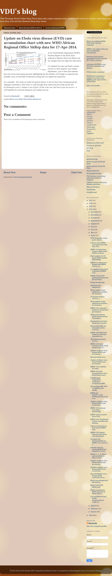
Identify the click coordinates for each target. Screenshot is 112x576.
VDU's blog (18, 12)
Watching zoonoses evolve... (98, 340)
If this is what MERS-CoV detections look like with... (98, 245)
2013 (91, 515)
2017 (91, 200)
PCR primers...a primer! (96, 72)
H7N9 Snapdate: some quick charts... (98, 239)
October (94, 218)
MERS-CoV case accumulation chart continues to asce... (98, 373)
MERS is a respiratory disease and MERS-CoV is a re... (98, 264)
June (93, 230)
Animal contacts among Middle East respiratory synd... (98, 449)
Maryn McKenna (93, 187)
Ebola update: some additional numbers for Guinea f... (98, 303)
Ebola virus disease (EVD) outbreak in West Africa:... (97, 492)
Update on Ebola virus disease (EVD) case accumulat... (98, 352)
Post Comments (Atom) (23, 177)
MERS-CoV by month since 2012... (98, 415)
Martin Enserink (93, 171)
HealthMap (91, 190)
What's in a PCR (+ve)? (95, 143)
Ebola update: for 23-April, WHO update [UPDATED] (98, 258)
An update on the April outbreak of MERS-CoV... (99, 271)
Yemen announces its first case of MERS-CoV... (98, 428)
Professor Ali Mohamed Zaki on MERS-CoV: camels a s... (99, 442)
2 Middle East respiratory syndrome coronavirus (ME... (98, 380)
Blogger (99, 571)
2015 (91, 206)
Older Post (76, 172)
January (94, 512)
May (93, 233)
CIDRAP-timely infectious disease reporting (97, 183)
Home (43, 172)
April (93, 235)
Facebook (90, 120)
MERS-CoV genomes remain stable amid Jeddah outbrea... (98, 251)
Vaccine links (9, 28)
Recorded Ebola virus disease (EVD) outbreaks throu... (98, 475)
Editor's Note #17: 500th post (97, 486)
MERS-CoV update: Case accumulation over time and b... (98, 434)
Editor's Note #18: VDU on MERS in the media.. (98, 388)
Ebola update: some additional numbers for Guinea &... (98, 292)
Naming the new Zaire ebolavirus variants (98, 322)
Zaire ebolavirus (35, 99)
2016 (91, 203)
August (94, 224)
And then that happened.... (95, 286)
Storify (89, 131)
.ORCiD (89, 114)
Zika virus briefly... (93, 86)
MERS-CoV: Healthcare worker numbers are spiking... (99, 421)
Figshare (90, 133)
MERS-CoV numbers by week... (98, 367)
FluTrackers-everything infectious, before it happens (96, 178)
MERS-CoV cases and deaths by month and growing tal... (99, 310)
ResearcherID (91, 129)
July (92, 227)
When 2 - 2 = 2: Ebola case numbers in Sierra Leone (98, 456)
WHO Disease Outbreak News (96, 163)
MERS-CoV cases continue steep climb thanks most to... (99, 346)
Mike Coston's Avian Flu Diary (96, 167)
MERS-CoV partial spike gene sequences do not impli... (99, 277)
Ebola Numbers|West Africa (30, 28)
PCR (88, 151)
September (95, 221)
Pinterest (89, 123)
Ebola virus (14, 99)
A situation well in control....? (97, 297)
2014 (91, 209)
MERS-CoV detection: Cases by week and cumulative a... (98, 334)
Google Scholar (92, 125)
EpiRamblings (92, 159)
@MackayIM (91, 112)
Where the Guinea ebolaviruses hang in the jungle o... (99, 316)
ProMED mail (92, 192)
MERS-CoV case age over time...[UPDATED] (97, 410)
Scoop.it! (90, 116)
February (94, 509)
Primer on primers (94, 146)
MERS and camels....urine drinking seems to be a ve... (99, 395)
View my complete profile (97, 526)
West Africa (23, 99)
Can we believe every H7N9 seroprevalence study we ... (98, 499)
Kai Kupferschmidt (94, 173)
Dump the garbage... (97, 282)
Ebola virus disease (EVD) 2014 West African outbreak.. (96, 43)
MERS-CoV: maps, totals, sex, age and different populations (97, 51)
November (95, 215)
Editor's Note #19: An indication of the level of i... (98, 328)
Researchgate (91, 127)
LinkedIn (90, 118)
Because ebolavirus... (98, 357)
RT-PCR (90, 148)
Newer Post (9, 172)
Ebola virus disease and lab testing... (99, 481)
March (93, 506)
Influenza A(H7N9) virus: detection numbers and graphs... (96, 66)
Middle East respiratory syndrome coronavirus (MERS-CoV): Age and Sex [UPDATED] (96, 78)
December (95, 212)
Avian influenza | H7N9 (54, 28)
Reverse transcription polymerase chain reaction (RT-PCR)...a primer (97, 58)
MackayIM (93, 523)
